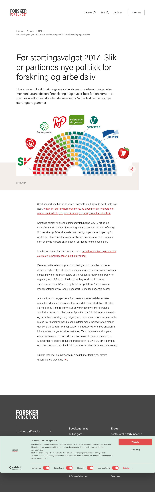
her (65, 359)
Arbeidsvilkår (34, 441)
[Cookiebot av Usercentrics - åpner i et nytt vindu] (15, 487)
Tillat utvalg (135, 469)
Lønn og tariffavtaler (34, 431)
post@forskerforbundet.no (126, 434)
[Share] (132, 169)
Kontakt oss (120, 454)
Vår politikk (34, 451)
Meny (136, 12)
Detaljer (126, 487)
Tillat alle (135, 461)
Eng (120, 12)
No (115, 12)
